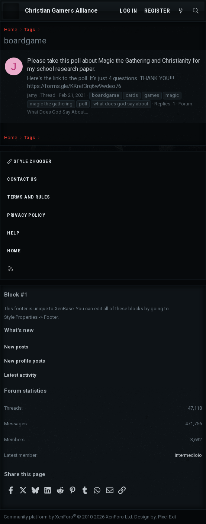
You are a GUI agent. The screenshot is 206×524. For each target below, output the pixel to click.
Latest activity (20, 375)
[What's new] (181, 10)
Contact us (22, 179)
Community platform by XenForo (68, 517)
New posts (16, 347)
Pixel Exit (167, 517)
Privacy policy (26, 215)
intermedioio (188, 455)
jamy (32, 95)
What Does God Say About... (57, 112)
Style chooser (29, 161)
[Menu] (11, 11)
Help (13, 233)
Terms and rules (28, 197)
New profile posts (24, 361)
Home (13, 250)
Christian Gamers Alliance (61, 10)
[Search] (196, 10)
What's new (19, 330)
